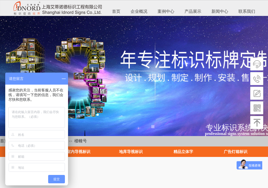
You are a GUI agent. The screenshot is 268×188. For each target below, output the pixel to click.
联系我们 (246, 11)
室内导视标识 (78, 152)
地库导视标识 (131, 152)
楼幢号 (80, 141)
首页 (116, 11)
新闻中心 (219, 11)
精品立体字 (183, 152)
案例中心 (166, 11)
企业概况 (139, 11)
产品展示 (193, 11)
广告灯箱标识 (235, 152)
